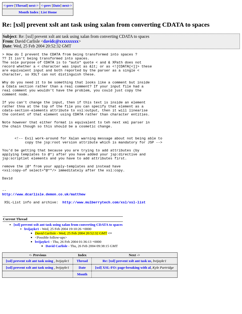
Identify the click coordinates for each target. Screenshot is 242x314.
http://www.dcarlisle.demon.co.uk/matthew (43, 222)
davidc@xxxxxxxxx (60, 41)
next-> (33, 5)
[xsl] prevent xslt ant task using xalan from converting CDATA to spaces (68, 257)
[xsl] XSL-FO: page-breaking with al (123, 299)
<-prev (8, 5)
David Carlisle (56, 278)
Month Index (28, 12)
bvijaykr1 (31, 261)
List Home (49, 12)
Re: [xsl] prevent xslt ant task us (127, 293)
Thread (21, 5)
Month (82, 306)
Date (56, 5)
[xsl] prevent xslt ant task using (30, 293)
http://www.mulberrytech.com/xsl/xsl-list (104, 232)
